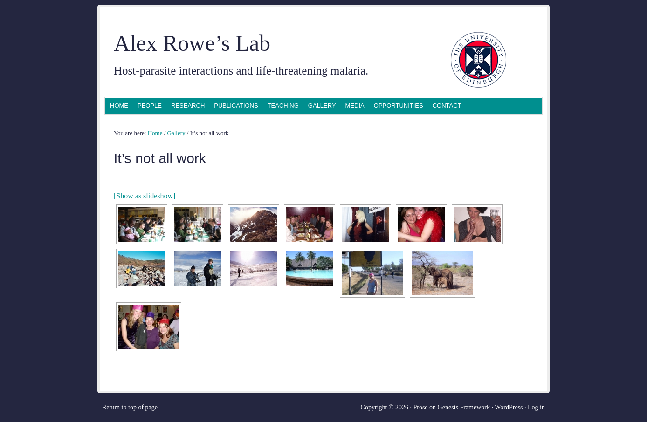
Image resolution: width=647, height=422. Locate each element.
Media (355, 105)
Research (188, 105)
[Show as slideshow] (144, 196)
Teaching (283, 105)
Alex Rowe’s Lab (192, 43)
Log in (536, 407)
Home (119, 105)
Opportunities (398, 105)
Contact (447, 105)
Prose (420, 407)
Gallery (322, 105)
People (150, 105)
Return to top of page (130, 407)
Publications (236, 105)
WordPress (509, 407)
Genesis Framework (464, 407)
